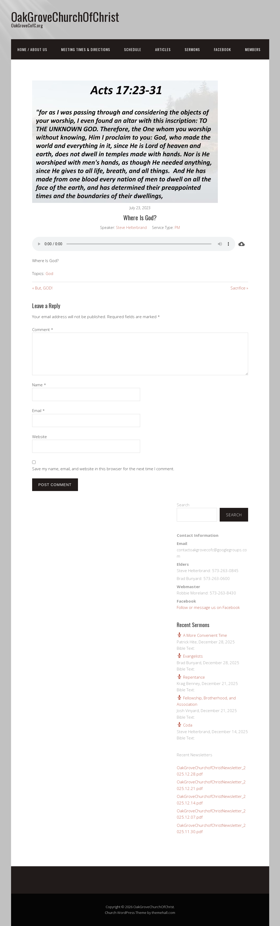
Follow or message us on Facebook (208, 607)
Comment (42, 329)
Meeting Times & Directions (85, 49)
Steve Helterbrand (131, 227)
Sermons (192, 49)
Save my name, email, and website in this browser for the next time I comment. (103, 468)
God (49, 273)
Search (183, 504)
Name (39, 384)
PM (177, 227)
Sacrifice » (239, 288)
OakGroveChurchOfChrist (65, 16)
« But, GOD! (42, 288)
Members (253, 49)
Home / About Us (32, 49)
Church (110, 912)
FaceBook (222, 49)
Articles (163, 49)
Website (39, 436)
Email (38, 410)
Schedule (132, 49)
